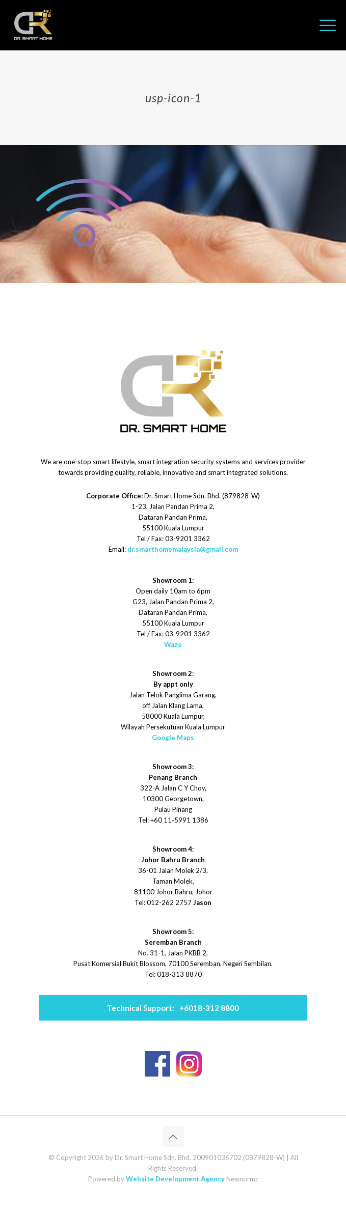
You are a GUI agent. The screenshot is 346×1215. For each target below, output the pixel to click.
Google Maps (173, 737)
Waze (173, 644)
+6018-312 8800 (173, 1007)
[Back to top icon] (173, 1136)
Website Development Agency (175, 1179)
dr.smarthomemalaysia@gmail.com (182, 549)
